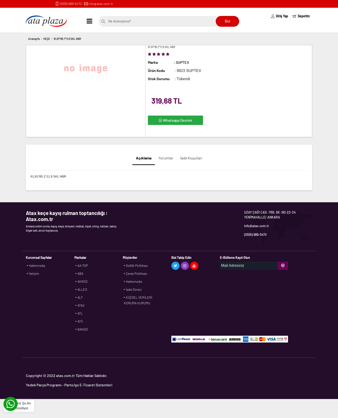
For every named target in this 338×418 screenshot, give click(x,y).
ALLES (82, 289)
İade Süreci (134, 289)
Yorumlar (165, 158)
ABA (80, 273)
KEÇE (46, 38)
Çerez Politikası (136, 273)
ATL (80, 313)
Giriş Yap (279, 16)
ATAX (80, 305)
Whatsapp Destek (175, 120)
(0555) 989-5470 (71, 4)
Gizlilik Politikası (137, 265)
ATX (80, 321)
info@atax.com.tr (100, 4)
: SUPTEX (181, 62)
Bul (227, 21)
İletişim (34, 273)
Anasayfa (34, 38)
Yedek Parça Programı (43, 385)
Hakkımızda (37, 265)
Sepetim (301, 16)
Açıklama (143, 158)
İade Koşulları (191, 158)
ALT (80, 297)
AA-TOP (82, 265)
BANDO (82, 329)
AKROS (82, 281)
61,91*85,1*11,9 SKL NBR (67, 38)
